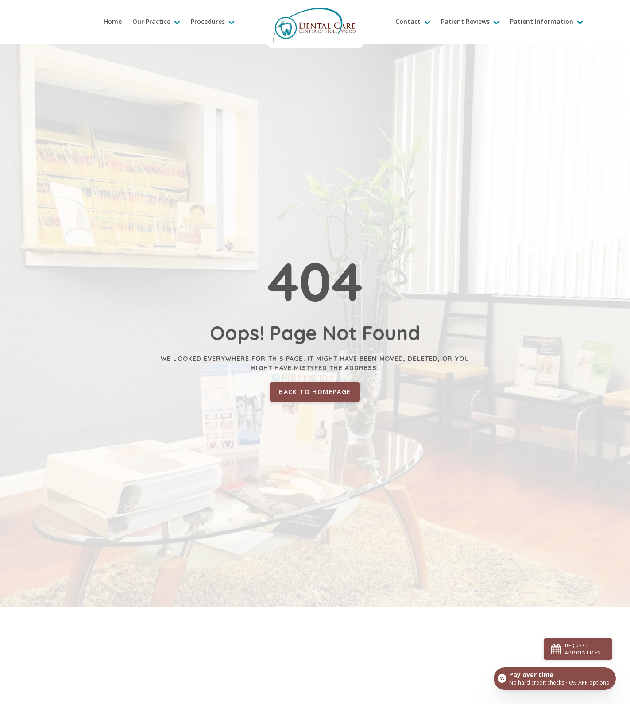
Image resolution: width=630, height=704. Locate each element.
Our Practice (156, 21)
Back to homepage (314, 391)
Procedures (213, 21)
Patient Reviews (470, 21)
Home (113, 21)
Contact (412, 21)
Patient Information (546, 21)
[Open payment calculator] (554, 678)
